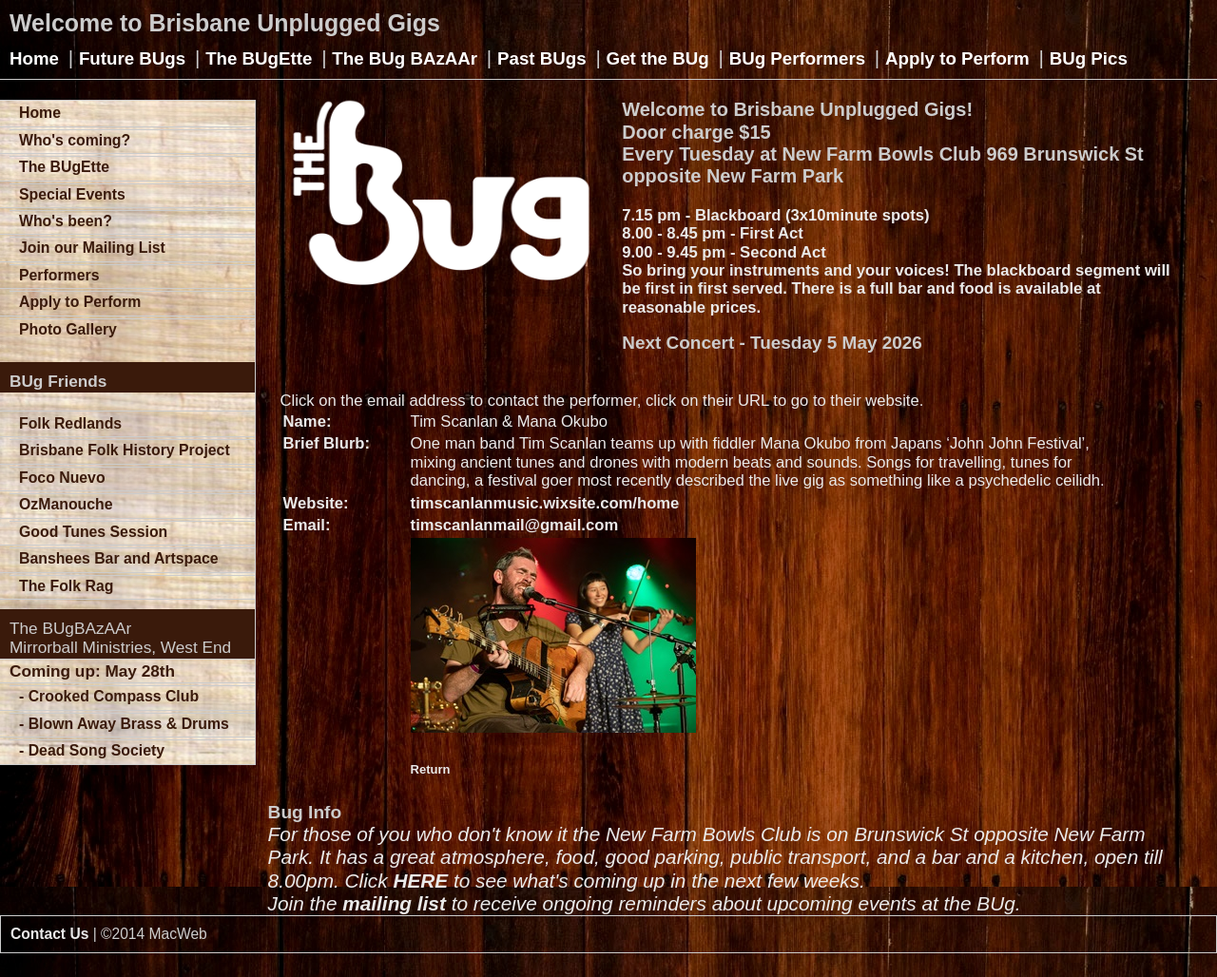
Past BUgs (542, 58)
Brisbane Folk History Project (124, 450)
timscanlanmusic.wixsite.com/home (545, 503)
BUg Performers (797, 58)
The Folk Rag (66, 586)
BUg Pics (1089, 58)
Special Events (72, 194)
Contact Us (49, 934)
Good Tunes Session (93, 532)
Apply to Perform (957, 58)
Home (34, 58)
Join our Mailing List (92, 247)
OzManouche (66, 504)
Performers (59, 275)
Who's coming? (74, 140)
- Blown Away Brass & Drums (124, 724)
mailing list (394, 903)
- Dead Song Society (91, 750)
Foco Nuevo (62, 477)
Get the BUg (658, 58)
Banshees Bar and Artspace (119, 558)
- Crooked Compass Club (109, 696)
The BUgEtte (258, 58)
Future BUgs (132, 58)
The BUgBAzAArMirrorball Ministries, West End (120, 638)
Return (431, 769)
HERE (420, 880)
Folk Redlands (70, 423)
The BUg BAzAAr (404, 58)
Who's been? (65, 221)
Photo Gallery (68, 329)
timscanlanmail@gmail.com (515, 525)
